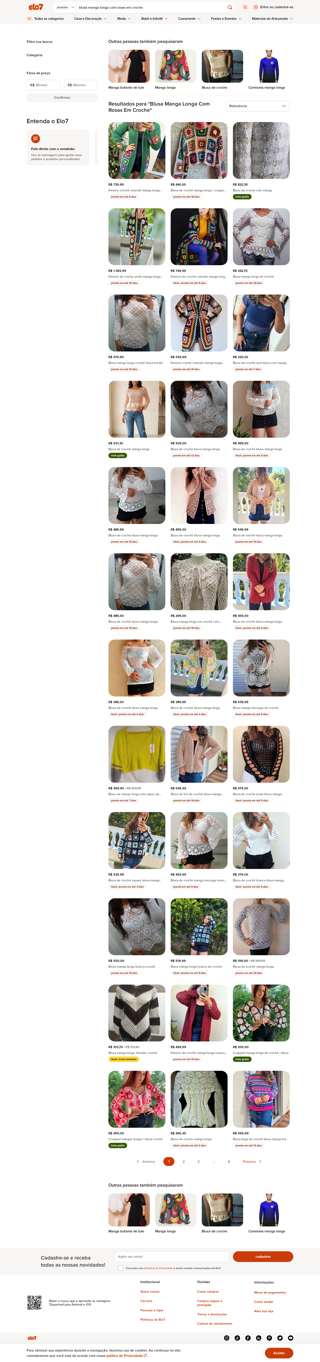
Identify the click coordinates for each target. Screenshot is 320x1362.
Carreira (146, 1301)
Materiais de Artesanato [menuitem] (272, 18)
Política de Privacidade (160, 1268)
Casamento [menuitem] (189, 18)
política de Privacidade (127, 1355)
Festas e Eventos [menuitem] (226, 18)
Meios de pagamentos (270, 1292)
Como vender (263, 1302)
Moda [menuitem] (124, 18)
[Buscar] (153, 7)
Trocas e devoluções (212, 1314)
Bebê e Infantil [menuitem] (154, 18)
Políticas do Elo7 (152, 1319)
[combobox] (65, 7)
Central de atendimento (214, 1323)
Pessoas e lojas (151, 1310)
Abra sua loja (263, 1311)
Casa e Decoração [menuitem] (90, 18)
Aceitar (279, 1353)
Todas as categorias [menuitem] (49, 18)
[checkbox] (120, 1268)
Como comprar (208, 1291)
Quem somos (150, 1291)
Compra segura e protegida (209, 1303)
